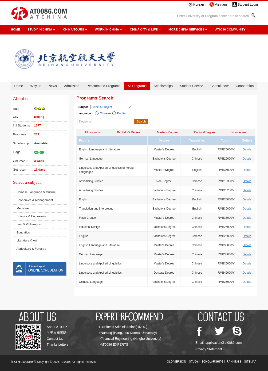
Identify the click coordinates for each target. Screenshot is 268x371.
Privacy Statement (208, 349)
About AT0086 (57, 327)
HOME (15, 29)
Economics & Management (34, 200)
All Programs (137, 86)
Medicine (22, 208)
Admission (71, 86)
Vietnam (221, 4)
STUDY (194, 361)
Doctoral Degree (204, 132)
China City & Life (144, 29)
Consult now (219, 86)
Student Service (191, 86)
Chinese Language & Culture (36, 192)
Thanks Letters (58, 344)
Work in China (107, 29)
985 (36, 152)
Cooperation (245, 86)
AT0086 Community (230, 29)
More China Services (186, 29)
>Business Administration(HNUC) (123, 327)
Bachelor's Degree (128, 132)
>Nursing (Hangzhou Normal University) (128, 333)
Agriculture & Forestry (31, 248)
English (122, 113)
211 (41, 152)
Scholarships (163, 86)
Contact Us (55, 338)
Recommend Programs (103, 86)
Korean (198, 4)
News (52, 86)
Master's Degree (167, 132)
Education (23, 232)
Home (18, 86)
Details (247, 149)
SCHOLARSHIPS (212, 361)
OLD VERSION (176, 361)
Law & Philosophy (28, 224)
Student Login (248, 4)
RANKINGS (233, 361)
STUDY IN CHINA (40, 29)
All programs (92, 132)
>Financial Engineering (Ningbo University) (130, 338)
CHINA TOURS (73, 29)
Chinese (105, 113)
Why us (35, 86)
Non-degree (239, 132)
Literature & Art (26, 240)
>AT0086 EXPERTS (113, 344)
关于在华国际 (57, 333)
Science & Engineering (31, 216)
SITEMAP (250, 361)
